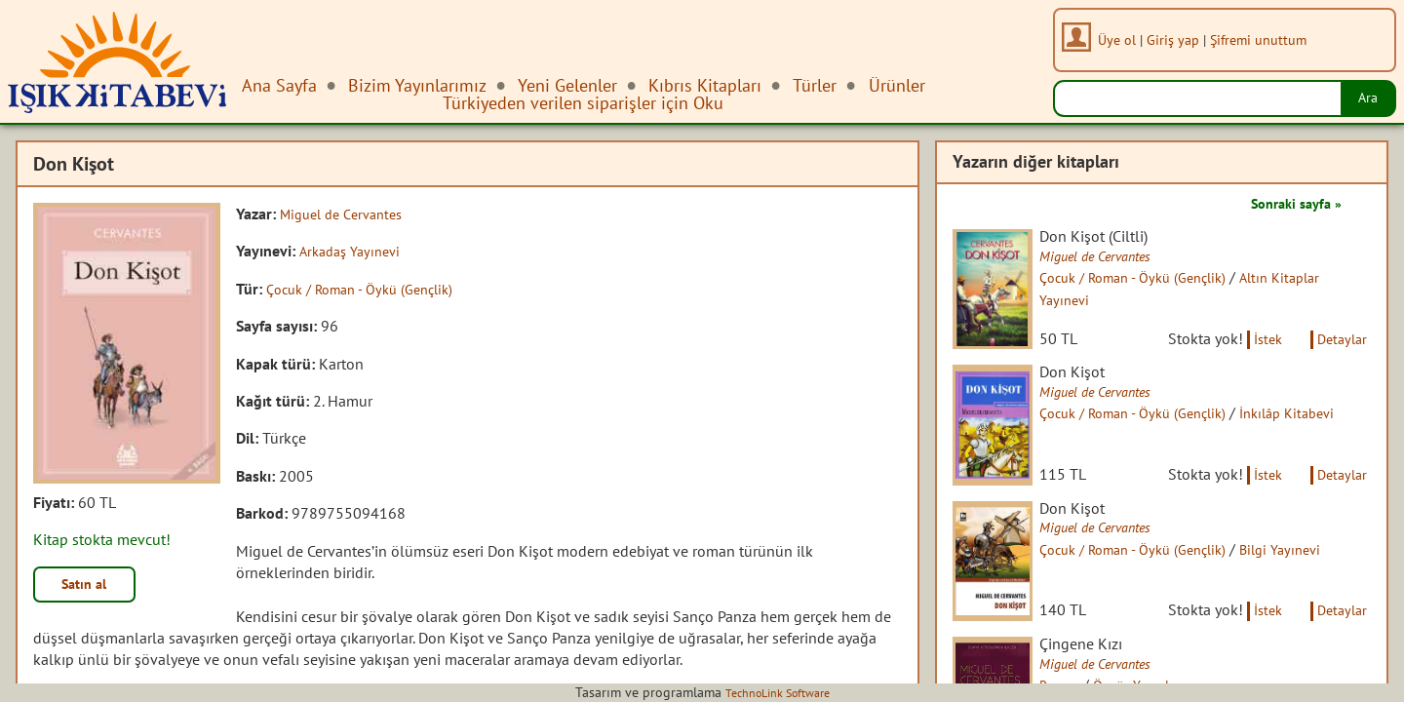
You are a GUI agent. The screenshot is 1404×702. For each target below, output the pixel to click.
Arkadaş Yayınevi (354, 250)
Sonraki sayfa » (1289, 203)
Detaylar (1338, 359)
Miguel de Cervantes (347, 213)
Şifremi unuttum (1265, 39)
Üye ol (1124, 39)
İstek (1255, 359)
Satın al (91, 587)
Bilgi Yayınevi (1319, 592)
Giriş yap (1179, 39)
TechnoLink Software (777, 692)
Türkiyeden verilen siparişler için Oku (583, 103)
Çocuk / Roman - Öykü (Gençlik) (370, 288)
